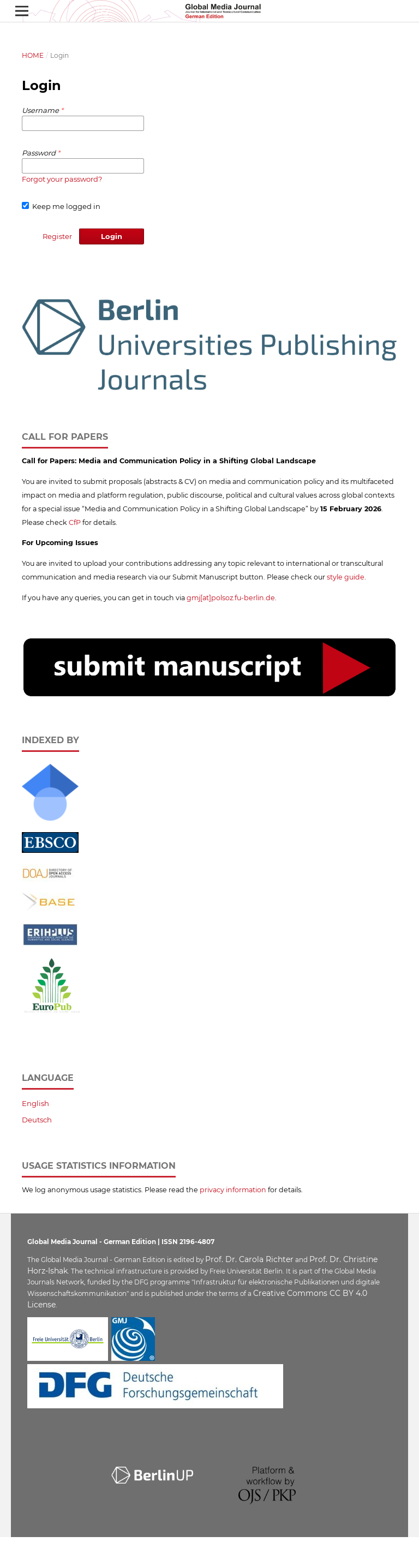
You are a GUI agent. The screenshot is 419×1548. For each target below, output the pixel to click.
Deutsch (37, 1119)
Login (111, 236)
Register (57, 236)
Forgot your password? (62, 179)
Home (33, 55)
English (35, 1103)
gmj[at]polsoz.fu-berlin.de (231, 598)
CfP (75, 522)
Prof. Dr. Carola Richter (249, 1259)
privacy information (233, 1190)
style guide (345, 577)
